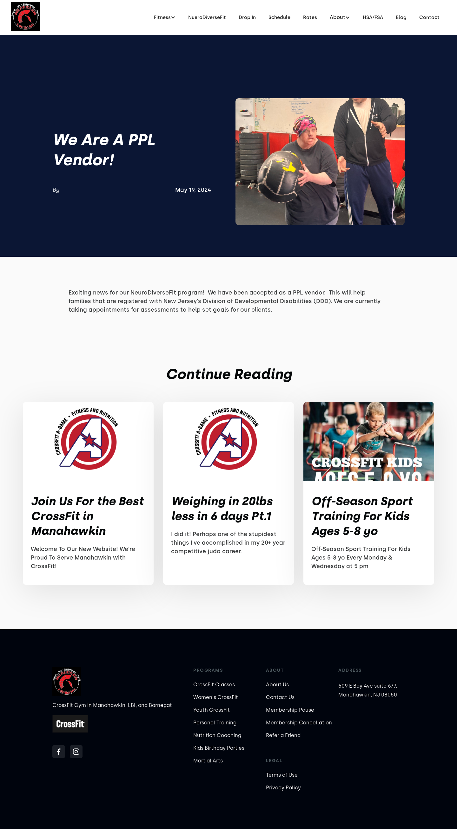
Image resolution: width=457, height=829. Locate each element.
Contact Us (280, 697)
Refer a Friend (283, 735)
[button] (165, 17)
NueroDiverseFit (207, 17)
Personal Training (214, 723)
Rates (310, 17)
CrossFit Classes (214, 685)
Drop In (247, 17)
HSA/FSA (373, 17)
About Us (277, 685)
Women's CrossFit (215, 697)
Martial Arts (208, 761)
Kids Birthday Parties (218, 748)
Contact (429, 17)
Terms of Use (282, 775)
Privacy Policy (283, 788)
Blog (401, 17)
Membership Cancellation (299, 723)
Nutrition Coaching (217, 735)
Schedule (279, 17)
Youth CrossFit (211, 710)
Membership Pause (290, 710)
